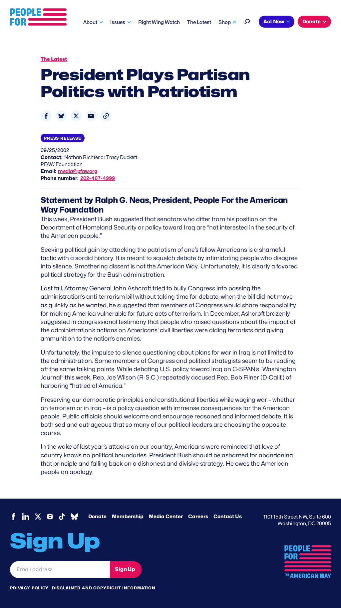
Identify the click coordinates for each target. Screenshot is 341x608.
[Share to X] (76, 115)
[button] (106, 115)
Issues (117, 22)
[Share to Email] (91, 115)
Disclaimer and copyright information (104, 587)
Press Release (62, 138)
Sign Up (125, 569)
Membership (128, 517)
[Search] (247, 20)
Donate (311, 22)
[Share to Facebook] (46, 115)
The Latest (199, 22)
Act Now (273, 22)
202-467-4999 (97, 178)
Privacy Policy (29, 587)
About (90, 22)
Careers (198, 517)
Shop (224, 22)
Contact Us (227, 517)
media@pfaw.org (77, 171)
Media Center (166, 517)
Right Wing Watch (159, 22)
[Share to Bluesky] (61, 115)
